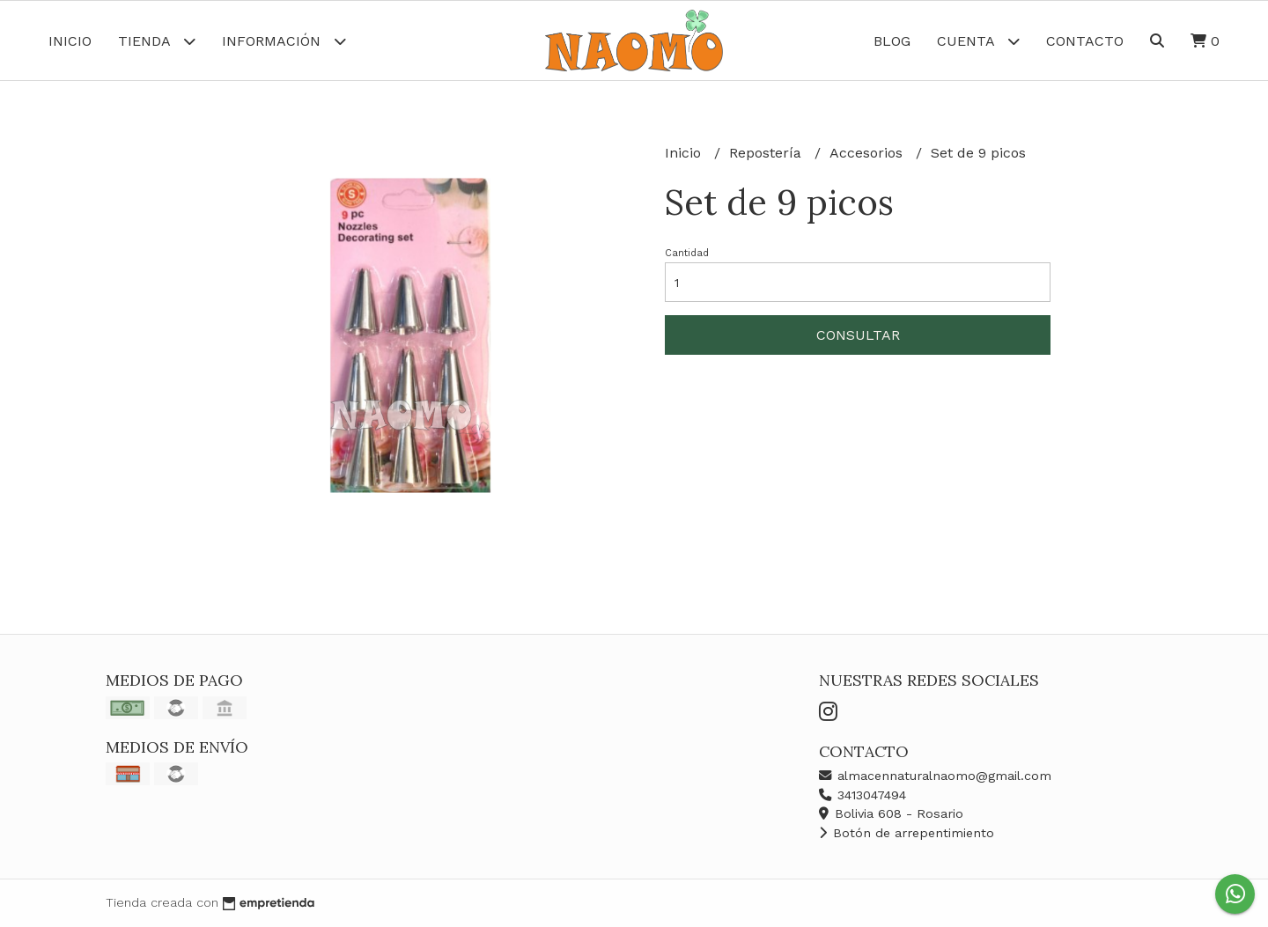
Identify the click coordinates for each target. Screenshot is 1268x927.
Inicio (70, 41)
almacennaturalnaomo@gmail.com (935, 776)
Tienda (156, 41)
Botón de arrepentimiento (906, 833)
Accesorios (868, 152)
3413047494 (862, 795)
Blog (892, 41)
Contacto (1085, 41)
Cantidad (687, 253)
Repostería (767, 152)
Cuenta (978, 41)
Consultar (858, 335)
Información (284, 41)
